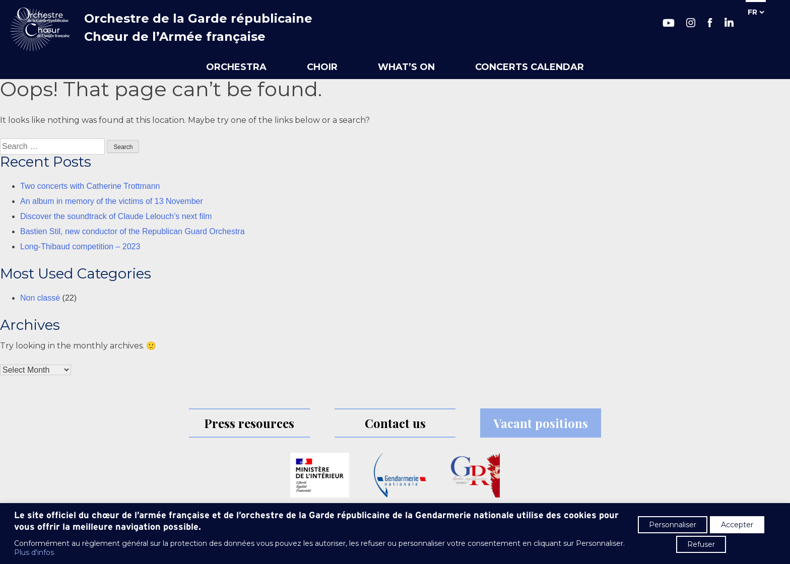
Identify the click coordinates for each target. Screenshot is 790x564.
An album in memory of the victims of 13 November (111, 201)
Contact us (395, 423)
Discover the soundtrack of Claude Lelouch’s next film (116, 216)
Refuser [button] (701, 544)
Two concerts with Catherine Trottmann (90, 186)
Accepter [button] (737, 524)
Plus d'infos (34, 552)
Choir (322, 67)
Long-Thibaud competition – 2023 (80, 246)
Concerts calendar (529, 67)
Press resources (249, 423)
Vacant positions (541, 423)
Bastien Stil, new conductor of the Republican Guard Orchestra (132, 231)
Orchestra (236, 67)
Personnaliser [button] (672, 524)
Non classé (40, 298)
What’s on (406, 67)
